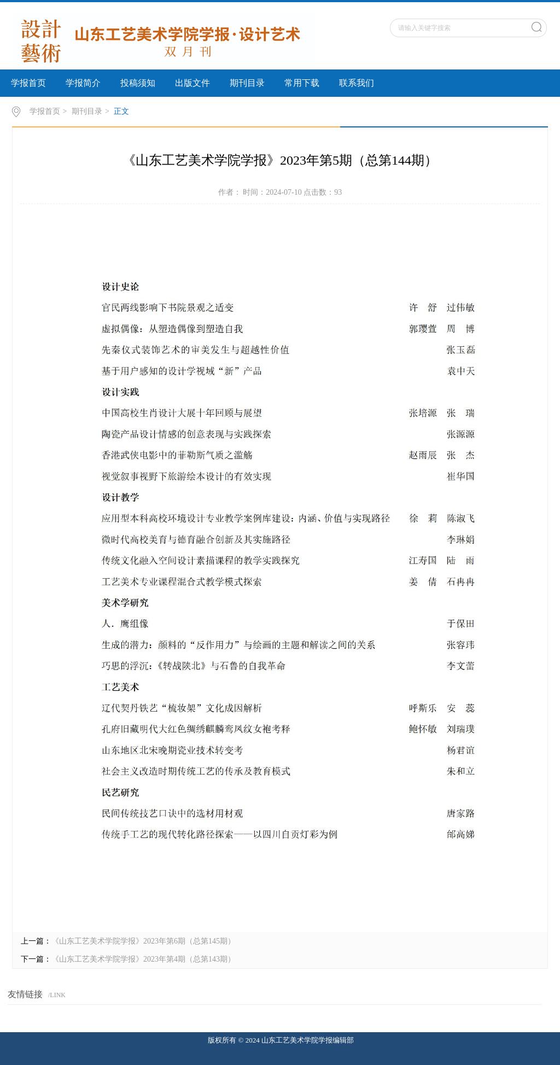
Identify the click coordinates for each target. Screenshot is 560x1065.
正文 (121, 111)
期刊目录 (247, 83)
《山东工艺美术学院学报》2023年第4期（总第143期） (143, 959)
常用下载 (301, 83)
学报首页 (28, 83)
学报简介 (83, 83)
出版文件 (192, 83)
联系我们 (356, 83)
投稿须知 (137, 83)
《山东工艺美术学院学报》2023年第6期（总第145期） (143, 941)
